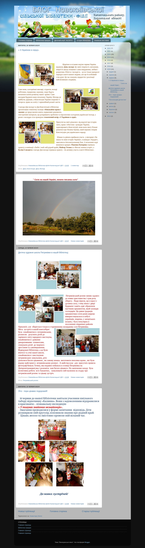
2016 (109, 66)
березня (112, 109)
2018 (109, 60)
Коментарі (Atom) (36, 516)
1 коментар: (75, 165)
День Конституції (29, 169)
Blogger (87, 542)
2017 (109, 63)
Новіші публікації (26, 511)
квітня (111, 106)
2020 (109, 54)
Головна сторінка (25, 40)
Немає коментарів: (78, 241)
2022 (109, 48)
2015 (109, 69)
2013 (109, 116)
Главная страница (24, 525)
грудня (111, 72)
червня (111, 78)
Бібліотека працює (43, 40)
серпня (111, 75)
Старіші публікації (91, 511)
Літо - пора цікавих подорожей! (32, 391)
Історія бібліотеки (84, 40)
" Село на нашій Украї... (118, 84)
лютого (111, 112)
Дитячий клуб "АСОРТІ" (63, 40)
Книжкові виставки (101, 40)
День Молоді (40, 169)
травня (111, 103)
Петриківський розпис (30, 380)
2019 (109, 57)
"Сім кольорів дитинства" (117, 100)
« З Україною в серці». (28, 50)
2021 (109, 51)
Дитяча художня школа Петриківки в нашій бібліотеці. (43, 252)
